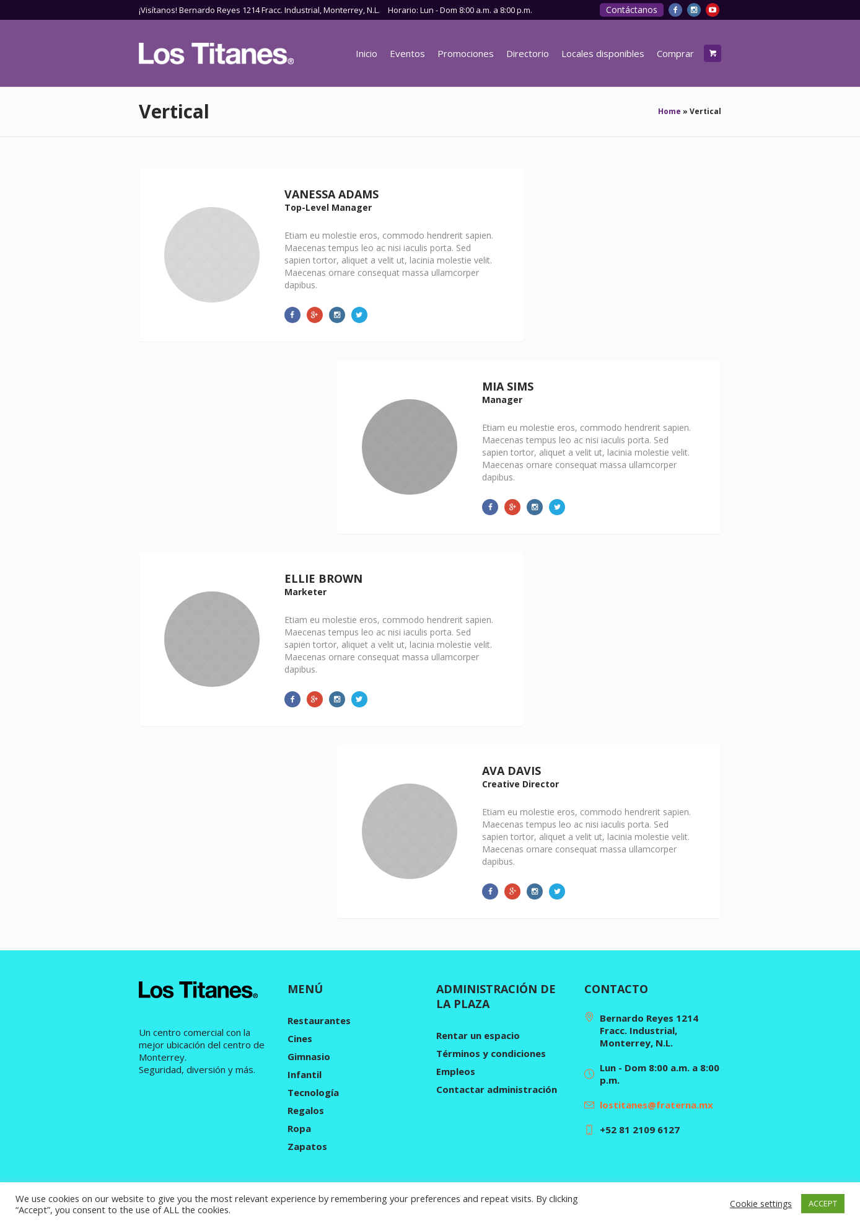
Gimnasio (308, 1056)
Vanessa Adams (331, 194)
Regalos (305, 1110)
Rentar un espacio (478, 1035)
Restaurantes (319, 1020)
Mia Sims (507, 386)
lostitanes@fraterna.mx (656, 1105)
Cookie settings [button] (761, 1204)
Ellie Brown (323, 578)
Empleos (455, 1071)
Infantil (304, 1074)
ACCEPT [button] (823, 1203)
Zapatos (307, 1146)
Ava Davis (511, 770)
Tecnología (313, 1092)
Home (669, 111)
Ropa (299, 1128)
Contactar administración (496, 1089)
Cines (299, 1038)
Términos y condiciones (491, 1053)
